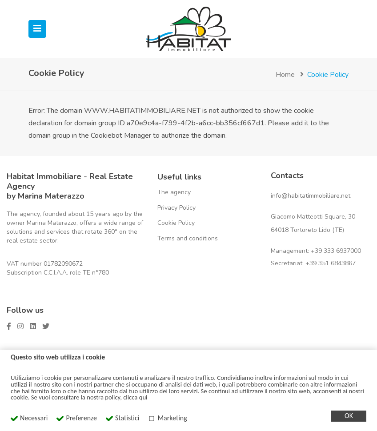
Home (285, 75)
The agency (174, 192)
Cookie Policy (176, 223)
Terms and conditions (187, 238)
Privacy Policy (176, 208)
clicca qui (135, 397)
